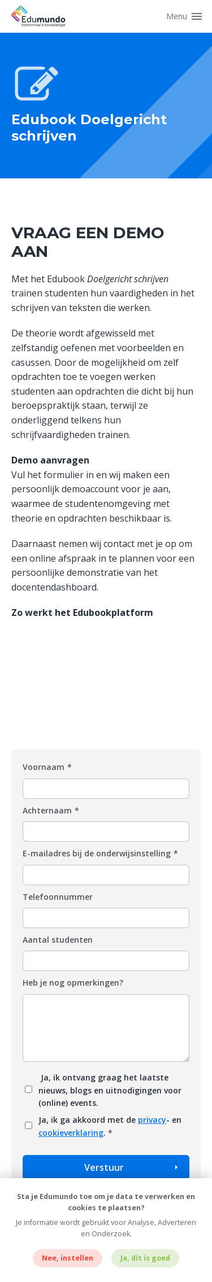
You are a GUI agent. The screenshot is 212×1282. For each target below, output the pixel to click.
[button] (186, 16)
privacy (152, 1119)
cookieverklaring (70, 1132)
